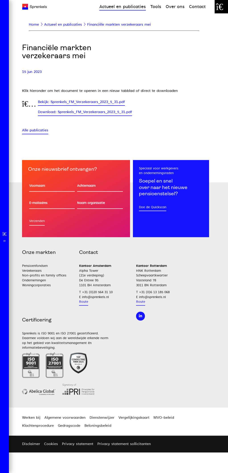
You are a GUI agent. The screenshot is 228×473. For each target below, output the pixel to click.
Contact (197, 6)
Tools (155, 6)
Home (34, 25)
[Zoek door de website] (221, 6)
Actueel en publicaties (122, 6)
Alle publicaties (35, 130)
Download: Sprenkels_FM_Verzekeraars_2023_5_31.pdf (85, 112)
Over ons (175, 6)
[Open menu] (4, 236)
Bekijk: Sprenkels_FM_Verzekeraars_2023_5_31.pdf (81, 102)
